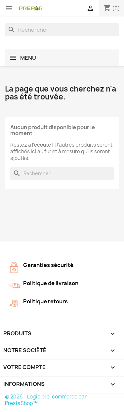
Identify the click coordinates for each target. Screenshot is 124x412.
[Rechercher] (62, 29)
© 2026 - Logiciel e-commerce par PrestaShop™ (46, 400)
